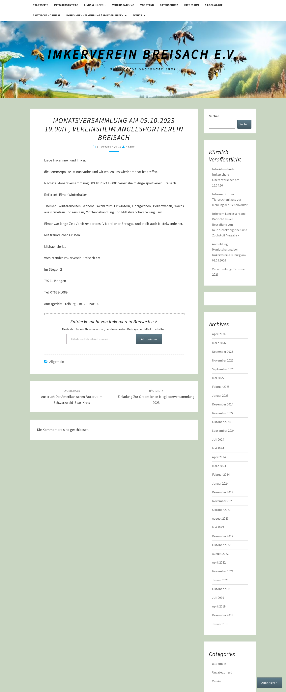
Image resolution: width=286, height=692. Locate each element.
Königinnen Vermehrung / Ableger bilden (94, 15)
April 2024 (219, 457)
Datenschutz (169, 5)
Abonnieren (149, 339)
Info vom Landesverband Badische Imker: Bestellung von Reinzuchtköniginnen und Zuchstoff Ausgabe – (229, 224)
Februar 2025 (221, 387)
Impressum (191, 5)
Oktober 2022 (221, 545)
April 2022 (219, 562)
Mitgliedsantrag (66, 5)
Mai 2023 (218, 527)
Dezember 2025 (222, 352)
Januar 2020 (220, 580)
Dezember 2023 (222, 492)
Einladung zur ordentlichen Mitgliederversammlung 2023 (156, 397)
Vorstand (147, 5)
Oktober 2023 (221, 510)
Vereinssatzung (123, 5)
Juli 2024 (218, 439)
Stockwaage (213, 5)
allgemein (56, 361)
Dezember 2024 (222, 404)
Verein (216, 681)
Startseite (40, 5)
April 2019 (219, 606)
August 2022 (220, 554)
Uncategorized (222, 672)
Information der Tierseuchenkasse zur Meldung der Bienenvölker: (230, 199)
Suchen (214, 116)
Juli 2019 (218, 598)
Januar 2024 (220, 483)
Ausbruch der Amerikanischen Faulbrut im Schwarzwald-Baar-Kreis (71, 397)
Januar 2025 (220, 396)
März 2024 (219, 466)
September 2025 (223, 369)
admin (130, 147)
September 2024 (223, 430)
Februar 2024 (221, 474)
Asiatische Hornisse (46, 15)
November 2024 (222, 413)
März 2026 (219, 343)
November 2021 (222, 571)
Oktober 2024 (221, 422)
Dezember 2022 (222, 536)
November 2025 (222, 360)
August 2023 (220, 518)
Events (137, 15)
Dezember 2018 (222, 615)
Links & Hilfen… (95, 5)
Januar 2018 (220, 624)
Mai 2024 (218, 448)
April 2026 (219, 334)
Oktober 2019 (221, 589)
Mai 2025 (218, 378)
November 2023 (222, 501)
